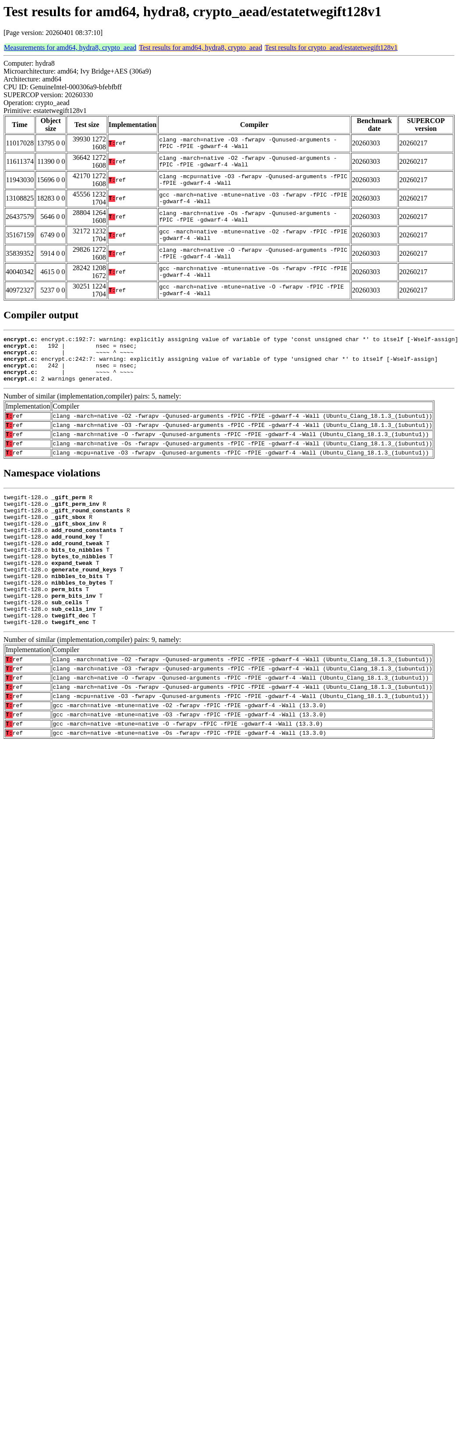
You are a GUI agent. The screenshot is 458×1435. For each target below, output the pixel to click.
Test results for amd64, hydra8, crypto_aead (200, 47)
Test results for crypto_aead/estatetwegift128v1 (331, 47)
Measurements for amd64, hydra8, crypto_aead (70, 47)
